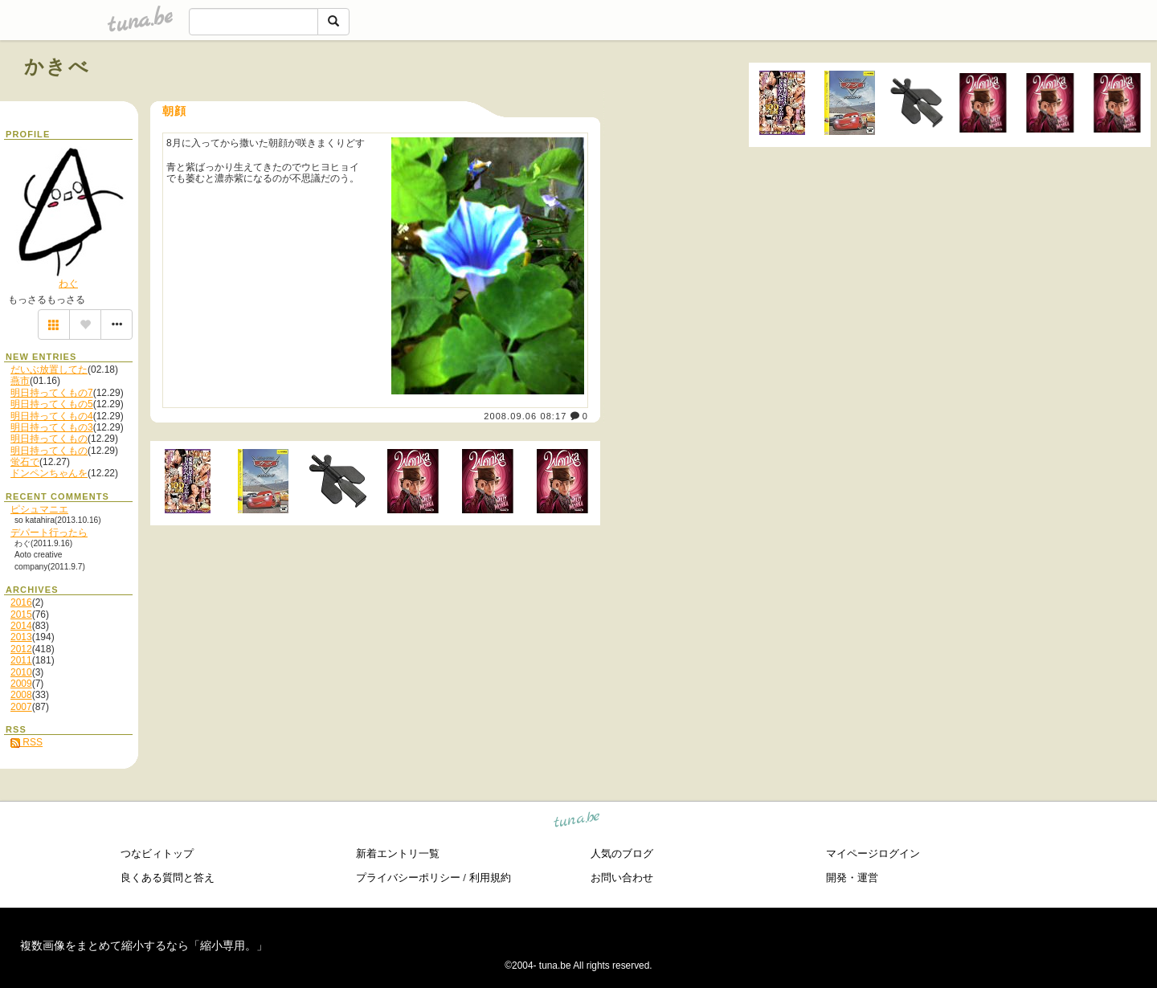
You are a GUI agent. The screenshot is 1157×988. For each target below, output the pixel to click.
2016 (21, 602)
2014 (21, 625)
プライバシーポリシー (408, 878)
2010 (21, 672)
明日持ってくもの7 (51, 392)
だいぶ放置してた (49, 369)
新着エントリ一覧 (397, 853)
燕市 (20, 380)
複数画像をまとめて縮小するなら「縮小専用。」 (144, 945)
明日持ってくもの (49, 438)
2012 (21, 649)
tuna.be (577, 821)
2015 (21, 614)
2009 (21, 683)
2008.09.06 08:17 (525, 416)
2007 (21, 706)
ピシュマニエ (39, 509)
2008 (21, 694)
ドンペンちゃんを (49, 473)
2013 (21, 637)
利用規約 (490, 878)
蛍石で (24, 461)
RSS (26, 742)
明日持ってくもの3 (51, 427)
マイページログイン (873, 853)
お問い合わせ (622, 878)
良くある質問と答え (168, 878)
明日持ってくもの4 (51, 416)
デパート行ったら (49, 532)
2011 (21, 660)
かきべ (57, 66)
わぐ (68, 283)
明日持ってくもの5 (51, 404)
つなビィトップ (157, 853)
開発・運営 (852, 878)
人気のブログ (622, 853)
